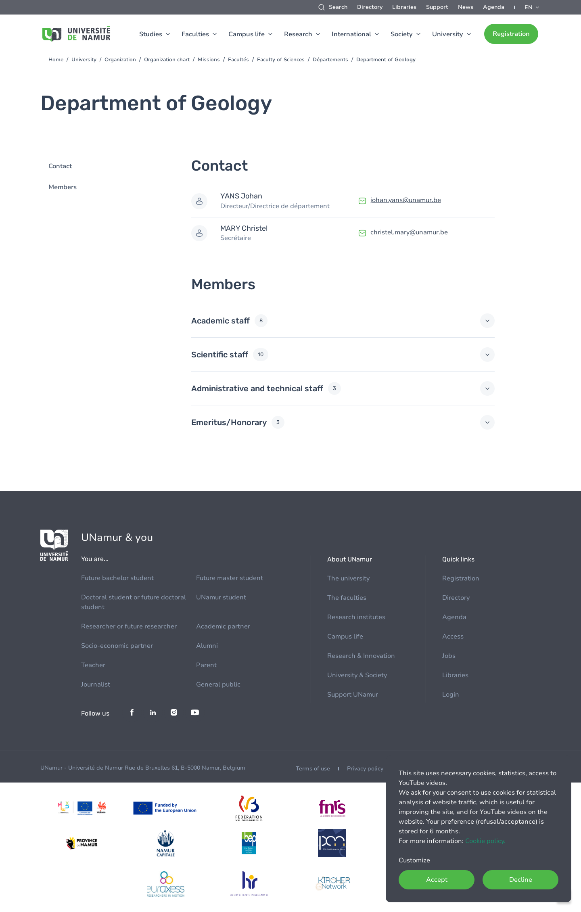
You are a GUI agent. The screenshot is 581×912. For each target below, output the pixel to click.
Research (298, 34)
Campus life (246, 34)
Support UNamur (352, 694)
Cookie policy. (485, 841)
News (465, 7)
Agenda (493, 7)
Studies (150, 34)
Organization (120, 59)
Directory (369, 7)
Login (450, 694)
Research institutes (356, 617)
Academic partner (223, 626)
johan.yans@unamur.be (405, 200)
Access (453, 636)
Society (402, 34)
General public (218, 684)
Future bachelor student (117, 578)
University (447, 34)
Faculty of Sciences (281, 59)
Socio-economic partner (117, 645)
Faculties (195, 34)
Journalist (95, 684)
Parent (206, 665)
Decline (520, 879)
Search (338, 7)
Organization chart (167, 59)
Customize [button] (414, 860)
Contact (60, 166)
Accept (436, 879)
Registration (511, 33)
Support (437, 7)
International (351, 34)
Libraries (404, 7)
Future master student (229, 578)
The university (348, 578)
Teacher (93, 665)
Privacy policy (365, 768)
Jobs (449, 655)
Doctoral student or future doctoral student (133, 602)
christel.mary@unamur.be (409, 232)
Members (62, 187)
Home (55, 59)
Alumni (207, 645)
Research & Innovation (361, 655)
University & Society (357, 675)
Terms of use (313, 768)
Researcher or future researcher (129, 626)
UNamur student (221, 597)
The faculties (346, 597)
